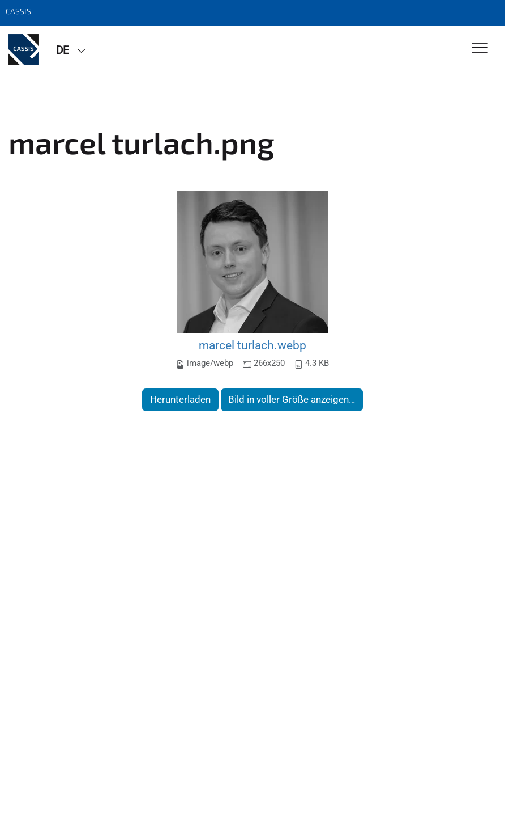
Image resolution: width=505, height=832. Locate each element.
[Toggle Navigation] (480, 48)
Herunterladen (180, 399)
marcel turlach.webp (252, 345)
